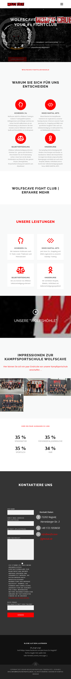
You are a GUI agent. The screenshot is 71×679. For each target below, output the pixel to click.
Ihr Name (20, 581)
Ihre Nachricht (20, 619)
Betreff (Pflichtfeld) (20, 601)
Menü (61, 4)
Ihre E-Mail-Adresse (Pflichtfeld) (20, 591)
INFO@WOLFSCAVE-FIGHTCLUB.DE (22, 672)
